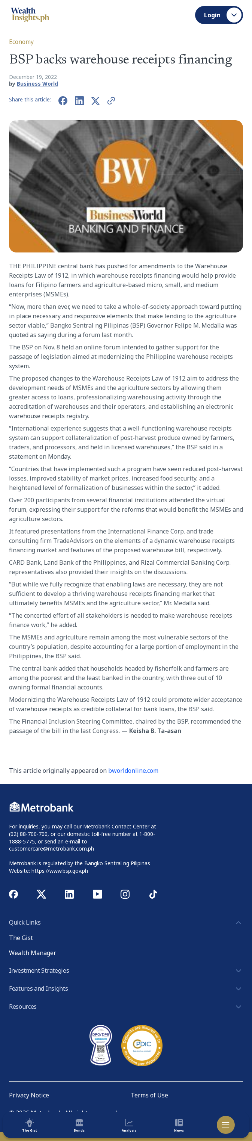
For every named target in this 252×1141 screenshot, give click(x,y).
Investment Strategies (126, 970)
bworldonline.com (133, 770)
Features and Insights (126, 988)
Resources (126, 1006)
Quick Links (126, 922)
